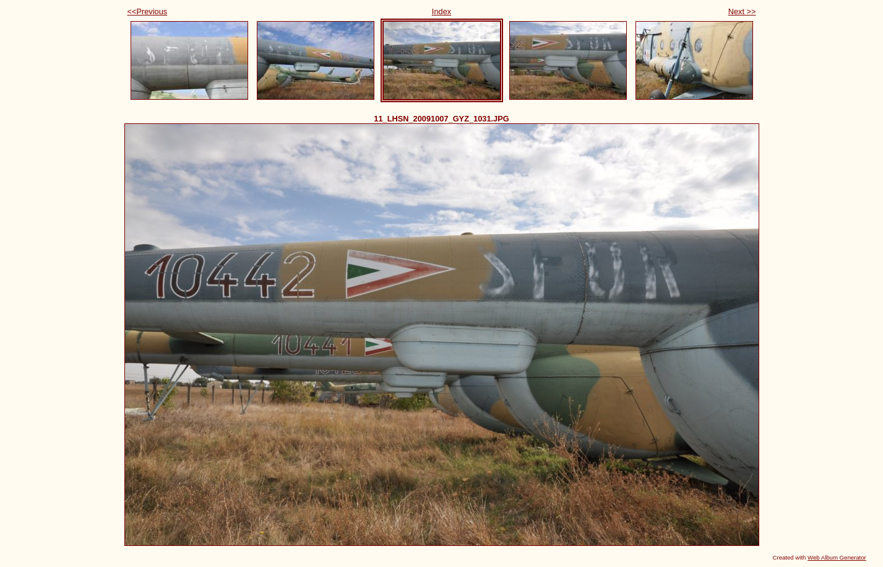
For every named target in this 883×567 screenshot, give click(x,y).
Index (441, 11)
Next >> (742, 11)
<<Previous (147, 11)
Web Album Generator (837, 557)
